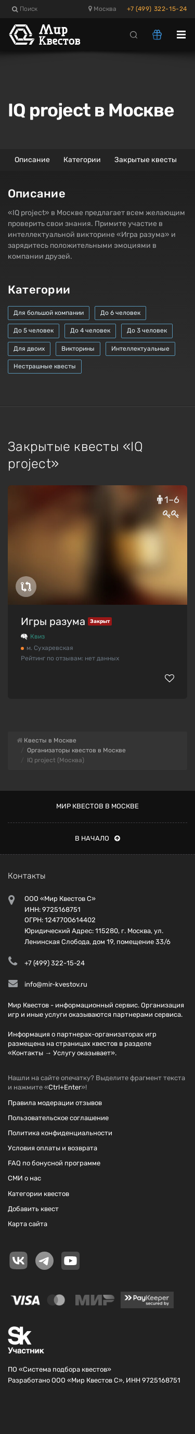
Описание (32, 159)
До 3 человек (147, 330)
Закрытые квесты (145, 159)
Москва (102, 8)
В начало (97, 838)
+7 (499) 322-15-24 (157, 8)
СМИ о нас (24, 1178)
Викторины (78, 348)
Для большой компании (49, 312)
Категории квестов (38, 1194)
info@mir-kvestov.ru (55, 984)
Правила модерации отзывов (55, 1103)
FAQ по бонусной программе (54, 1163)
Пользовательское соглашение (58, 1118)
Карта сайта (27, 1224)
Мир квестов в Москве (97, 806)
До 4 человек (90, 330)
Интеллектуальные (140, 348)
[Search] (133, 34)
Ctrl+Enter (64, 1087)
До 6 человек (120, 312)
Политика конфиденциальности (60, 1133)
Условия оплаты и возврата (52, 1148)
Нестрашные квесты (45, 366)
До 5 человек (34, 330)
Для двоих (29, 348)
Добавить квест (33, 1209)
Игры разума (53, 621)
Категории (82, 159)
